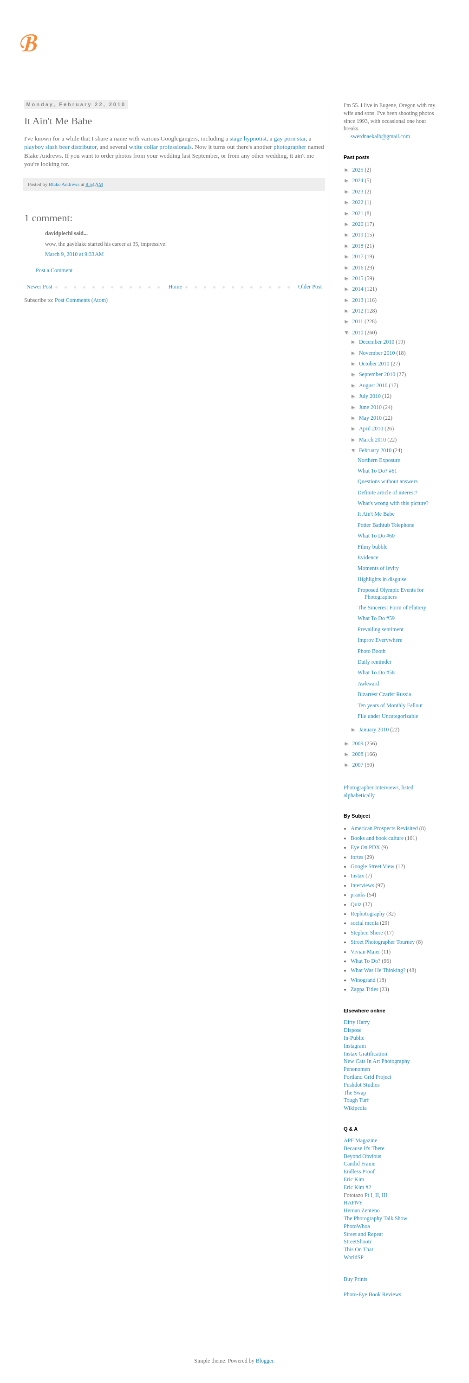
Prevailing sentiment (381, 629)
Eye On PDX (365, 847)
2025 (358, 169)
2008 (358, 754)
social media (364, 923)
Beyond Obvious (362, 1156)
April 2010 (371, 428)
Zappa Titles (364, 989)
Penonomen (357, 1069)
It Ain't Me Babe (376, 514)
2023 (358, 191)
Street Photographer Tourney (383, 942)
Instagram (355, 1046)
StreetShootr (357, 1241)
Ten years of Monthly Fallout (390, 705)
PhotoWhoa (357, 1226)
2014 (358, 289)
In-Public (354, 1038)
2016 (358, 267)
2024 (358, 180)
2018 (358, 246)
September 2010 (378, 374)
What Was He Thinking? (378, 970)
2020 (358, 224)
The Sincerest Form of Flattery (392, 607)
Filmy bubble (372, 547)
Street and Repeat (363, 1234)
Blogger (265, 1360)
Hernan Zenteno (362, 1210)
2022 (358, 202)
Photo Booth (371, 651)
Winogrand (363, 980)
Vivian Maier (365, 951)
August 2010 (374, 385)
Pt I (368, 1195)
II (377, 1195)
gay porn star (290, 138)
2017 (358, 256)
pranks (358, 894)
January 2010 (374, 729)
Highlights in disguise (382, 579)
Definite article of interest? (387, 492)
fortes (357, 857)
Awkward (368, 683)
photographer (290, 146)
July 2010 (370, 396)
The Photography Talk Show (375, 1218)
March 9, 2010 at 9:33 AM (74, 254)
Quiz (356, 904)
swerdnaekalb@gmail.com (380, 136)
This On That (358, 1249)
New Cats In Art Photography (377, 1061)
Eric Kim (354, 1179)
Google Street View (372, 866)
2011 (358, 321)
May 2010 (371, 418)
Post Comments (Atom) (81, 300)
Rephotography (368, 913)
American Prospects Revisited (384, 828)
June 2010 (371, 407)
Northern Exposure (379, 460)
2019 (358, 234)
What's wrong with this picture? (393, 503)
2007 (358, 765)
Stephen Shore (367, 932)
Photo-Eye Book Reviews (372, 1294)
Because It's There (364, 1148)
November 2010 (378, 353)
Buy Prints (355, 1279)
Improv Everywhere (380, 640)
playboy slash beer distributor (60, 146)
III (384, 1195)
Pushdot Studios (362, 1085)
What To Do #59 (376, 618)
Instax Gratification (365, 1053)
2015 (358, 278)
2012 (358, 310)
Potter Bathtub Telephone (386, 525)
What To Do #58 (376, 672)
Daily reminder (374, 662)
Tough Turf (356, 1100)
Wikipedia (355, 1108)
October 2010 (375, 363)
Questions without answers (387, 481)
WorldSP (354, 1257)
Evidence (368, 557)
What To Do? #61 (377, 470)
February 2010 (376, 450)
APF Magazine (360, 1140)
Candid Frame (359, 1163)
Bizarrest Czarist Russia (384, 694)
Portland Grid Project (367, 1077)
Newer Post (39, 286)
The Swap (355, 1092)
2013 (358, 300)
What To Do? (365, 961)
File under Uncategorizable (388, 716)
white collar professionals (160, 146)
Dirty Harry (357, 1022)
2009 (358, 743)
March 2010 (373, 439)
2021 (358, 213)
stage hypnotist (248, 138)
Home (175, 286)
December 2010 (377, 342)
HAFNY (353, 1202)
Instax (357, 875)
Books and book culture (377, 838)
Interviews (362, 885)
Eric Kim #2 (357, 1187)
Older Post (310, 286)
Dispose (353, 1030)
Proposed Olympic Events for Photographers (390, 593)
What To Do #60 (376, 535)
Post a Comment (54, 270)
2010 (358, 332)
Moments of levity (378, 568)
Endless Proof (359, 1171)
